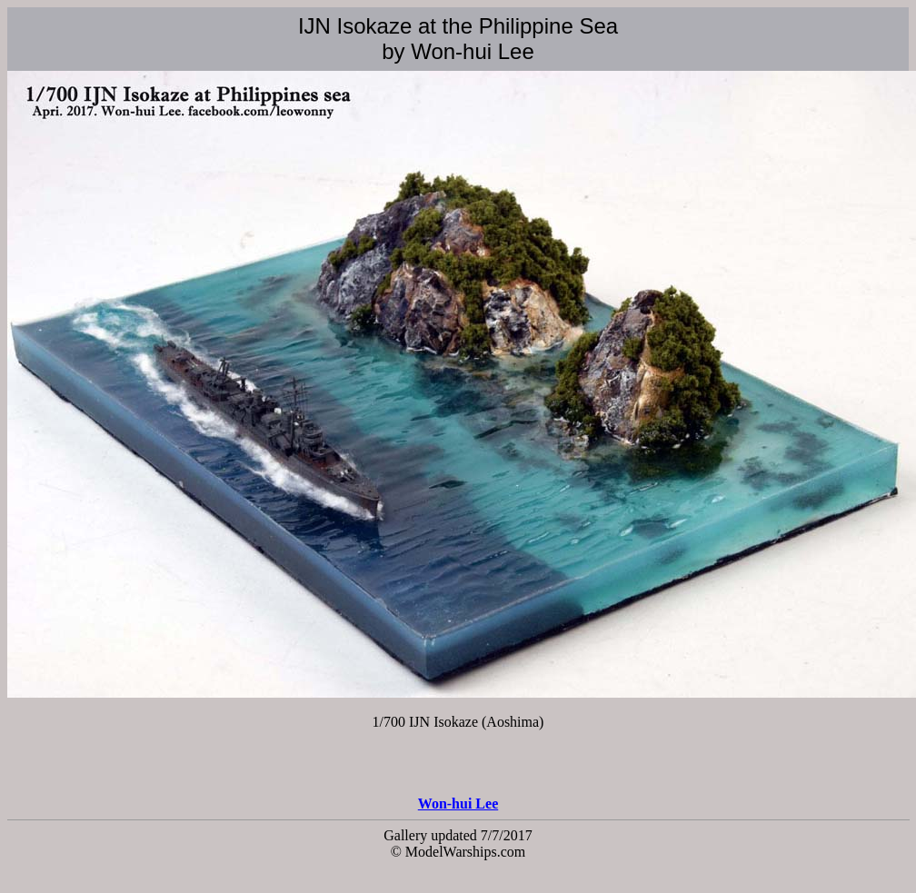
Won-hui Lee (458, 803)
